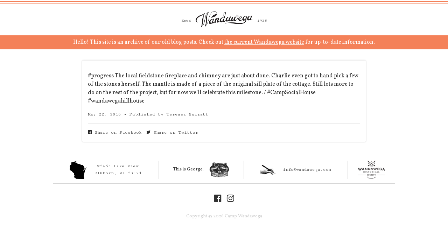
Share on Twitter (172, 132)
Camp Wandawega (224, 19)
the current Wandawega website (264, 42)
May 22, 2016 (104, 114)
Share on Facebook (115, 132)
